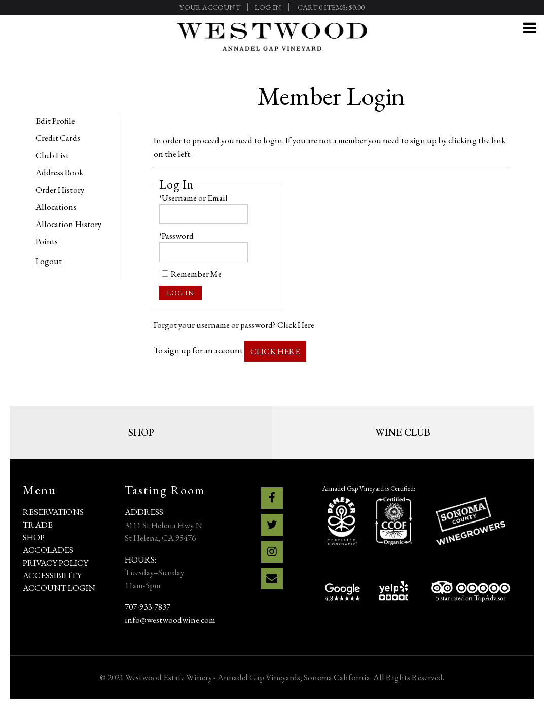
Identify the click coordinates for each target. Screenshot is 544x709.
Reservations (53, 511)
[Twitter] (272, 525)
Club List (52, 155)
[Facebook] (272, 498)
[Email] (272, 578)
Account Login (59, 587)
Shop (141, 432)
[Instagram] (272, 552)
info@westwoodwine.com (170, 619)
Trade (38, 524)
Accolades (48, 549)
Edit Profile (55, 120)
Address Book (59, 172)
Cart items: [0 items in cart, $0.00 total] (331, 7)
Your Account (209, 7)
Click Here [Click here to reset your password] (295, 324)
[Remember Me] (165, 273)
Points (46, 241)
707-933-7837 (147, 606)
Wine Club (402, 432)
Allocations (56, 206)
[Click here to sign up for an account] (275, 351)
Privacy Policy (55, 562)
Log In (268, 7)
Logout (48, 261)
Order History (59, 189)
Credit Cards (57, 137)
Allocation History (68, 224)
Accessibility (52, 575)
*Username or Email (193, 197)
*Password (176, 235)
